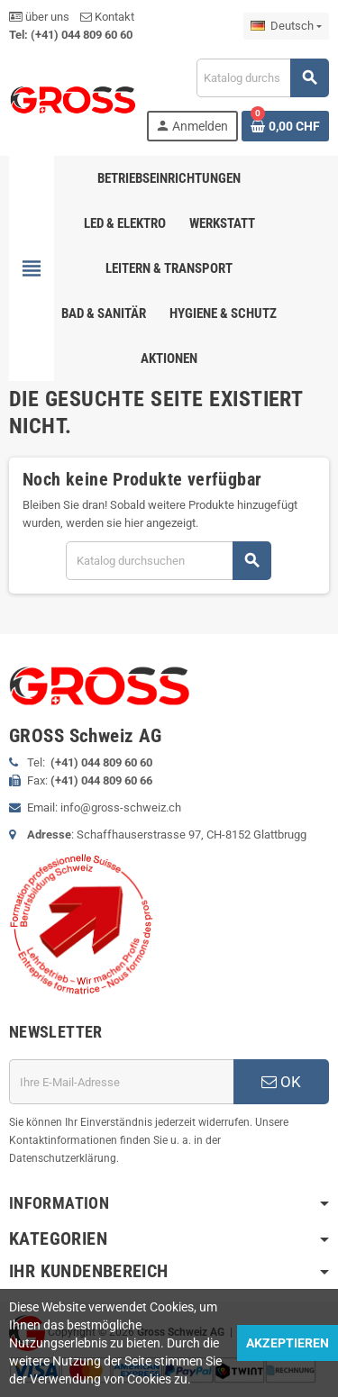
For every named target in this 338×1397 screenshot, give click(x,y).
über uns (39, 16)
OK (281, 1082)
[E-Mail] (121, 1081)
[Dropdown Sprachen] (286, 26)
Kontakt (107, 16)
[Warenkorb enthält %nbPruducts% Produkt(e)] (285, 126)
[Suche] (262, 78)
